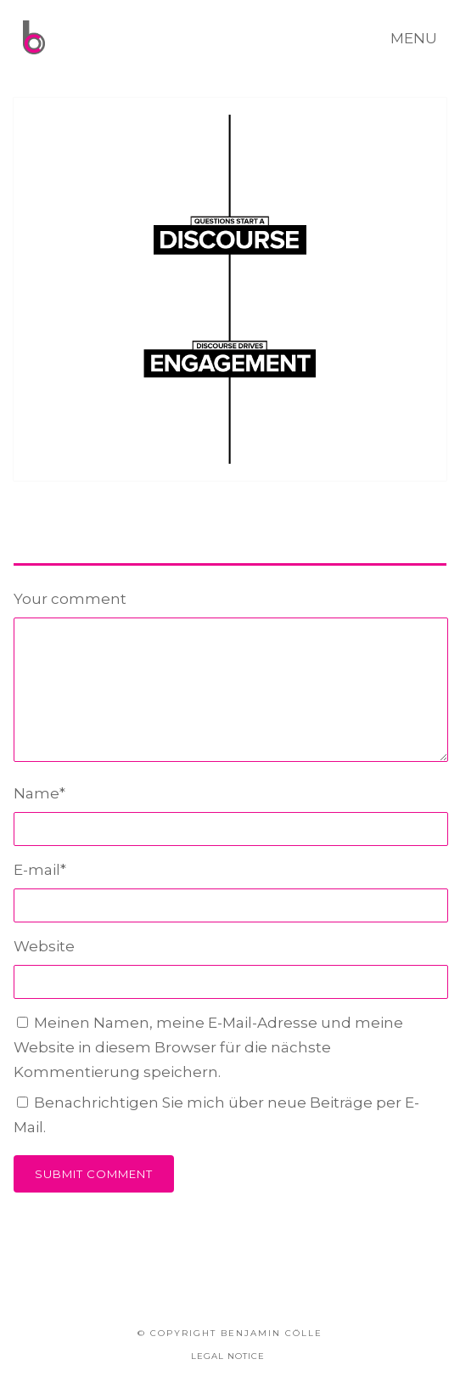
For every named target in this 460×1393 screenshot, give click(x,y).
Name (39, 793)
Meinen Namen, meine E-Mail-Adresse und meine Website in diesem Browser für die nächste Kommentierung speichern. (208, 1047)
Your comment (70, 598)
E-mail (40, 869)
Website (44, 946)
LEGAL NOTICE (228, 1356)
